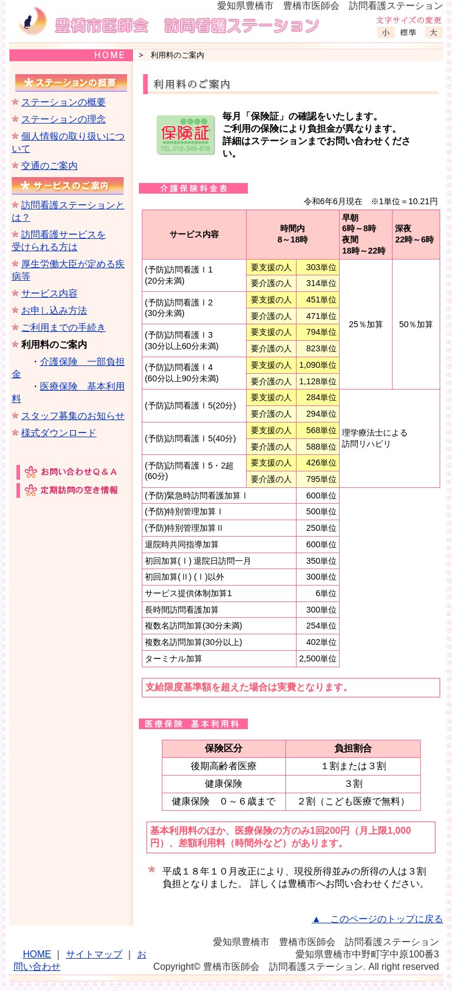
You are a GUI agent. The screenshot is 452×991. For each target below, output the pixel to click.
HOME (37, 954)
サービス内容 (49, 293)
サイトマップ (94, 954)
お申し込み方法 (54, 310)
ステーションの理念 (63, 119)
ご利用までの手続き (63, 327)
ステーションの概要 (63, 102)
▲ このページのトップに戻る (378, 919)
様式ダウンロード (59, 433)
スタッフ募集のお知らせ (73, 416)
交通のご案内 (49, 166)
